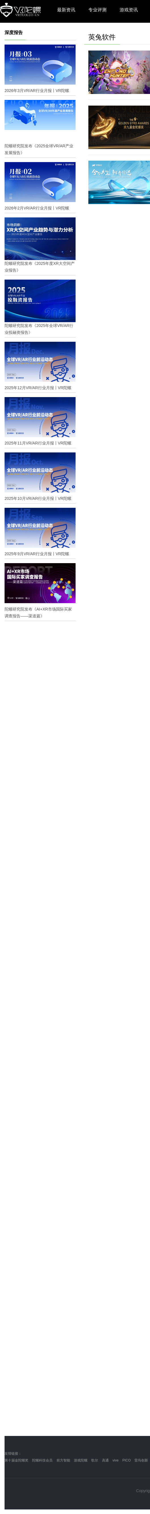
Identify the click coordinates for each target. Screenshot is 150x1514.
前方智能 (63, 1460)
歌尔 (94, 1460)
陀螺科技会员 (42, 1460)
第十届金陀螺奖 (16, 1460)
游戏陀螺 (81, 1460)
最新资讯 (66, 9)
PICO (126, 1460)
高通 (105, 1460)
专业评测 (97, 9)
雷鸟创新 (141, 1460)
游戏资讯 (129, 9)
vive (115, 1460)
